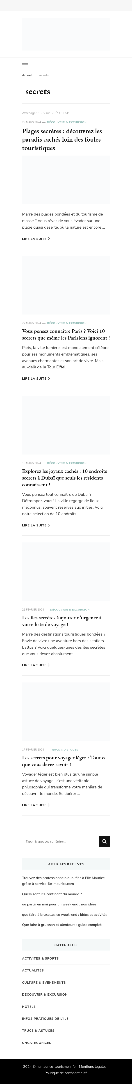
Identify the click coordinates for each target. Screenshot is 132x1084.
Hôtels (29, 1007)
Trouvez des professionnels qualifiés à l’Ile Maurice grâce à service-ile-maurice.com (63, 880)
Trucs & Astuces (64, 749)
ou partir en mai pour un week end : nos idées (59, 904)
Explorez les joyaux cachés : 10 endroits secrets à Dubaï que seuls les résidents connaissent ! (64, 477)
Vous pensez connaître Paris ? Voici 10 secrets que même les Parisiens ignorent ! (66, 334)
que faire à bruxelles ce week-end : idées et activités (64, 914)
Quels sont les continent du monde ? (52, 894)
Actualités (33, 970)
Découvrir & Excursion (67, 122)
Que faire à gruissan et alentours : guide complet (62, 924)
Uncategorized (37, 1043)
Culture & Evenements (44, 983)
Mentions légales (92, 1066)
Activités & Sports (40, 958)
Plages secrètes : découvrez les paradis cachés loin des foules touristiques (62, 139)
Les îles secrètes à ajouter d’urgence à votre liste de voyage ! (62, 621)
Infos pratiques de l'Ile (45, 1019)
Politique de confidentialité (66, 1072)
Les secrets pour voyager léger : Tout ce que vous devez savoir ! (64, 761)
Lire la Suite (36, 239)
